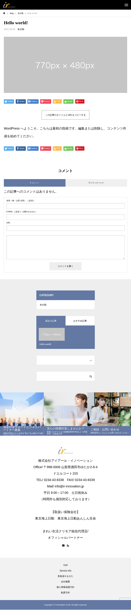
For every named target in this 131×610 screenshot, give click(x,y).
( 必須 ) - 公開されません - (21, 212)
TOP (65, 565)
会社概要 (65, 582)
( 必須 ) (20, 201)
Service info (65, 571)
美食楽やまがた (65, 576)
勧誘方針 (65, 593)
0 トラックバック (96, 183)
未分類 (20, 29)
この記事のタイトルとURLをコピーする (65, 115)
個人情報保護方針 (65, 587)
